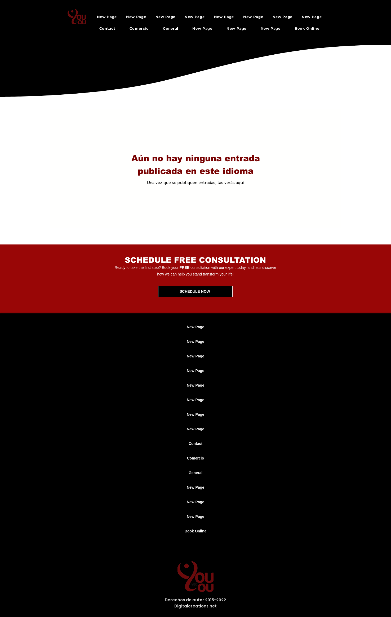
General (195, 473)
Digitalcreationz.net (195, 606)
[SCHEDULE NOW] (195, 291)
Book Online (195, 531)
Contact (195, 443)
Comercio (195, 458)
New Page (195, 327)
